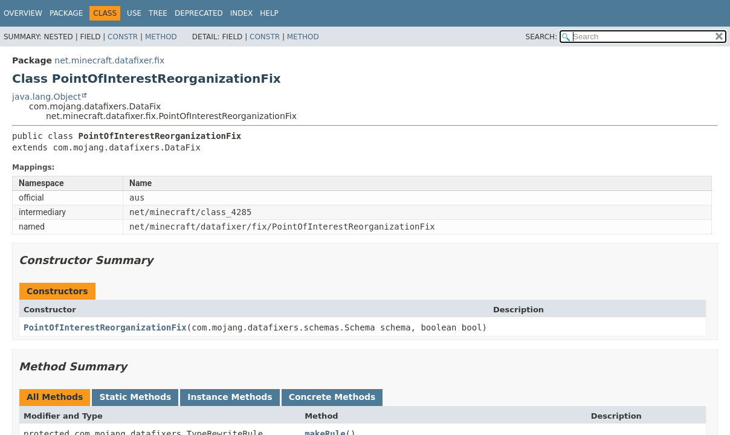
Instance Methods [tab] (229, 397)
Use (134, 13)
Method (161, 37)
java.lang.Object (46, 97)
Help (269, 13)
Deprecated (199, 13)
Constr (123, 37)
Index (241, 13)
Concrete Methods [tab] (332, 397)
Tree (158, 13)
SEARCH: (542, 37)
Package (66, 13)
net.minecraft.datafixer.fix (109, 60)
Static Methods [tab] (135, 397)
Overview (23, 13)
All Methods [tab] (55, 397)
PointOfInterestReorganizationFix (105, 327)
